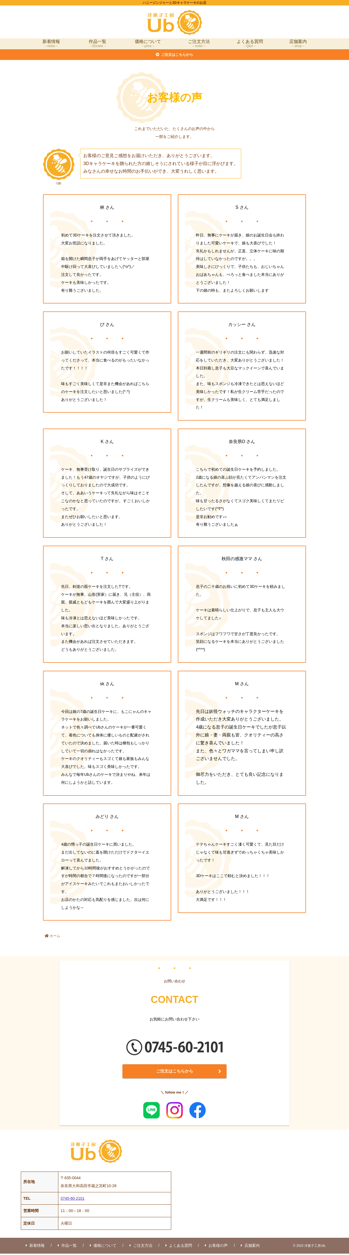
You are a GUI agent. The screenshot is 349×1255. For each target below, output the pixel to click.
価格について (103, 1247)
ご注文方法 (141, 1247)
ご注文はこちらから (174, 1072)
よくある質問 (178, 1247)
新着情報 (35, 1247)
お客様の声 (216, 1247)
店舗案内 (250, 1247)
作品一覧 (67, 1247)
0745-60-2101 (72, 1200)
